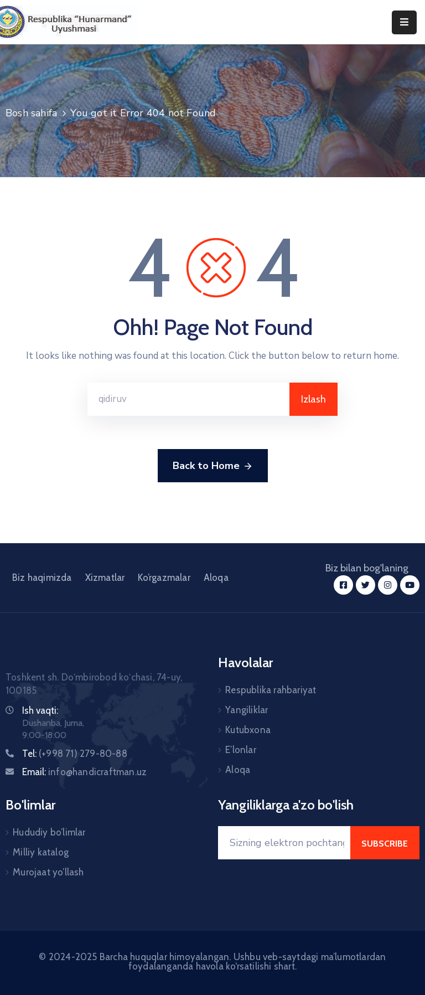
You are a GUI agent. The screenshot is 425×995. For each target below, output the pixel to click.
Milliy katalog (41, 852)
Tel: (74, 753)
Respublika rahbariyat (270, 689)
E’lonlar (240, 749)
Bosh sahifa (31, 113)
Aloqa (216, 577)
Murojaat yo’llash (48, 872)
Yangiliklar (246, 709)
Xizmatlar (105, 577)
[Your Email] (284, 842)
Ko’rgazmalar (164, 577)
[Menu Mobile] (404, 22)
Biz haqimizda (42, 577)
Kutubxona (248, 729)
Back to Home (213, 466)
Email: (84, 771)
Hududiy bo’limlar (49, 832)
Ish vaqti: (40, 710)
